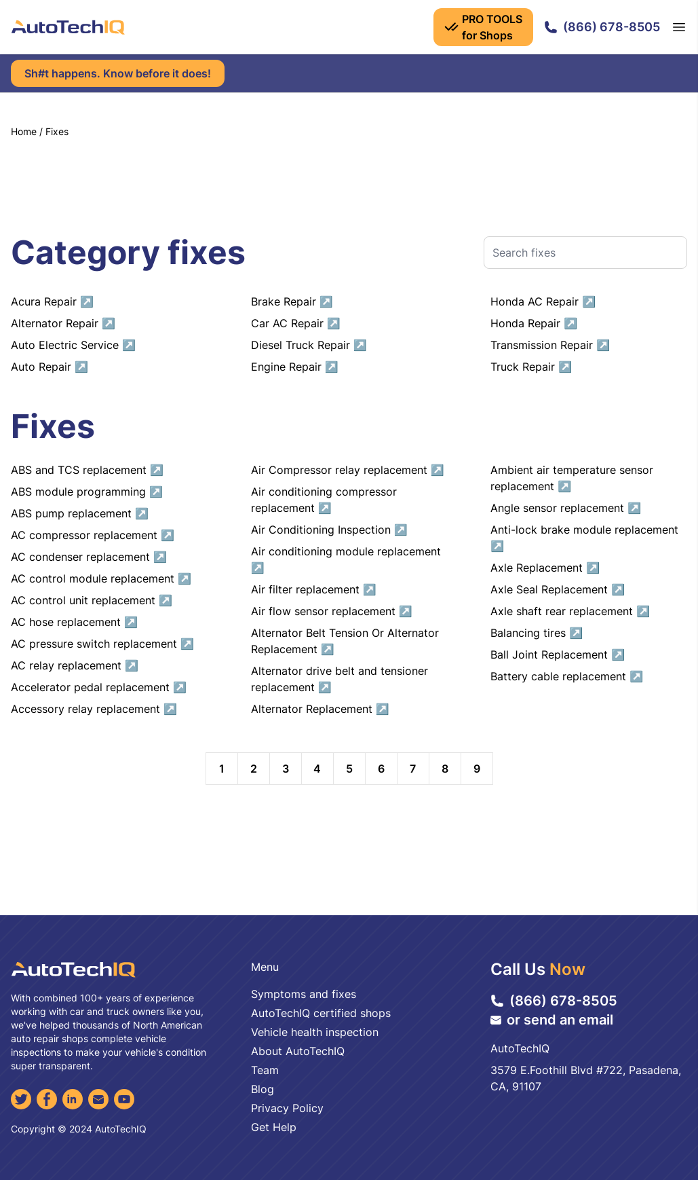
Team (265, 1070)
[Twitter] (21, 1099)
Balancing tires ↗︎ (536, 633)
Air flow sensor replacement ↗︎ (331, 611)
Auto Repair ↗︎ (49, 366)
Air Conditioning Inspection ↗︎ (329, 529)
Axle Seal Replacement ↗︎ (557, 589)
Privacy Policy (287, 1108)
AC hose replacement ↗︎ (74, 622)
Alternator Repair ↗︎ (63, 323)
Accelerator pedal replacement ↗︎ (99, 687)
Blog (262, 1089)
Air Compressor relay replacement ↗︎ (347, 470)
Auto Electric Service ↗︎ (73, 345)
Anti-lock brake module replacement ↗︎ (584, 538)
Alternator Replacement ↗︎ (320, 709)
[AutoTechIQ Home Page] (68, 27)
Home (24, 131)
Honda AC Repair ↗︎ (543, 301)
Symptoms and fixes (303, 994)
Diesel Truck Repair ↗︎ (309, 345)
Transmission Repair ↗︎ (550, 345)
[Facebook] (47, 1099)
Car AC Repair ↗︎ (296, 323)
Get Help (273, 1127)
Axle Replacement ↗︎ (545, 567)
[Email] (98, 1099)
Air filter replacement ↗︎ (313, 589)
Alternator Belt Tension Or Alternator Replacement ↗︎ (345, 641)
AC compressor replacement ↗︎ (92, 535)
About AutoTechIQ (298, 1051)
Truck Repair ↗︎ (531, 366)
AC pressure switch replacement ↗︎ (102, 643)
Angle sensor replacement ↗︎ (565, 508)
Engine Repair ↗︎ (294, 366)
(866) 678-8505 (602, 27)
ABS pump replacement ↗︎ (80, 513)
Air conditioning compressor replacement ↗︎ (324, 500)
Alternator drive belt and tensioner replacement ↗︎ (339, 679)
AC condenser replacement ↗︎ (89, 557)
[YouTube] (124, 1099)
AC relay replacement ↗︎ (74, 665)
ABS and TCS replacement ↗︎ (87, 470)
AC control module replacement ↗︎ (101, 578)
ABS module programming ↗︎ (87, 491)
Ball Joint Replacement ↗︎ (557, 654)
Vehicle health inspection (315, 1032)
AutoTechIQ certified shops (321, 1013)
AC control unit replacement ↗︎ (91, 600)
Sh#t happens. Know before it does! (117, 73)
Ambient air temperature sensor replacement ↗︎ (571, 478)
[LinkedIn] (72, 1099)
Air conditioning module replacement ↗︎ (346, 559)
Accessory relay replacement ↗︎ (94, 709)
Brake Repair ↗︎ (292, 301)
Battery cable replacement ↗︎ (566, 676)
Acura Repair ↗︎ (52, 301)
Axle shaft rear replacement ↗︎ (570, 611)
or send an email (551, 1020)
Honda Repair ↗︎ (533, 323)
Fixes (57, 131)
